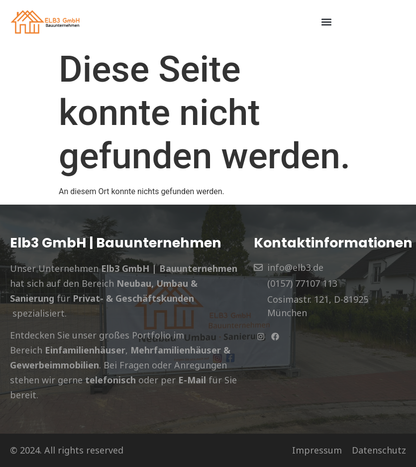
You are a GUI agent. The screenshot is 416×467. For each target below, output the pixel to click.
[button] (326, 21)
